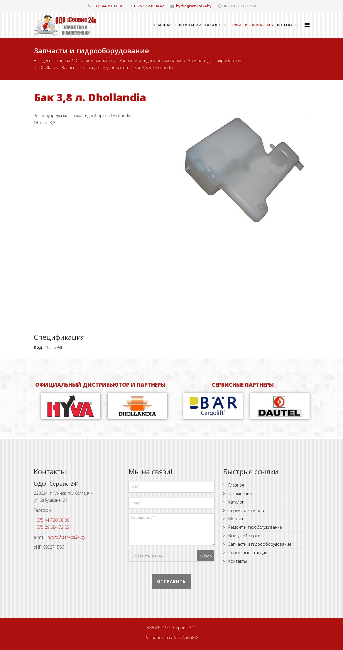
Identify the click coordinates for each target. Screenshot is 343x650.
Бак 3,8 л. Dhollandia (90, 97)
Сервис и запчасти (249, 25)
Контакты (288, 25)
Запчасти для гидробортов (214, 60)
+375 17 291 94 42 (148, 6)
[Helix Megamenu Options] (307, 24)
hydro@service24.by (194, 6)
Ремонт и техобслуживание (254, 527)
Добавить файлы (148, 556)
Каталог (214, 25)
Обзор (206, 556)
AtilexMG (190, 637)
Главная (163, 25)
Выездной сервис (245, 535)
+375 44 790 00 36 (108, 6)
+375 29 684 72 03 (51, 527)
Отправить (171, 581)
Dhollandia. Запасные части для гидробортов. (84, 67)
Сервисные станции (247, 552)
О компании (188, 25)
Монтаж (235, 518)
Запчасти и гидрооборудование (150, 60)
